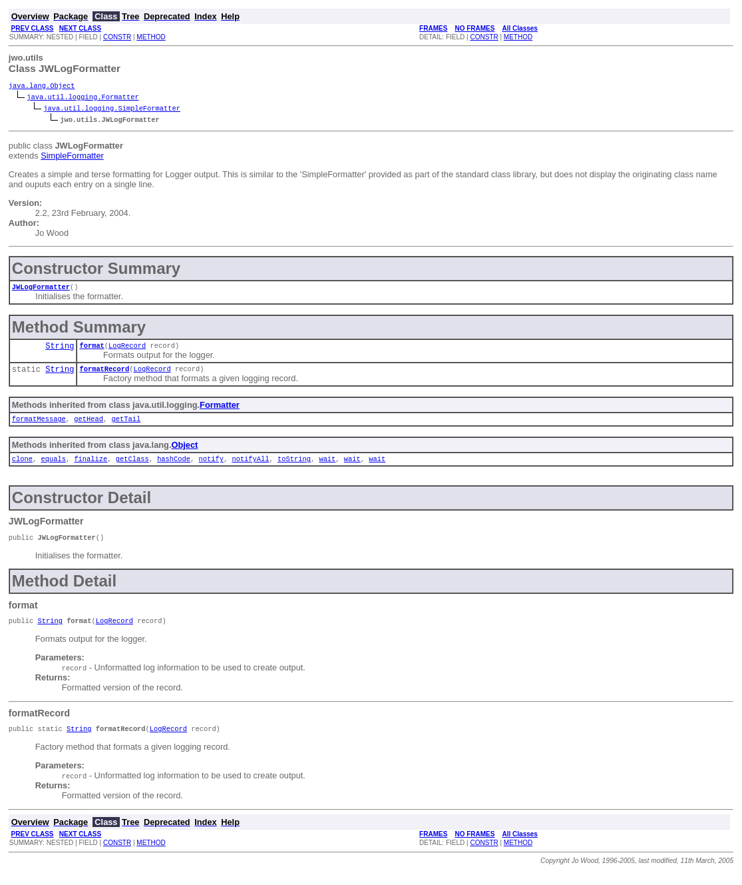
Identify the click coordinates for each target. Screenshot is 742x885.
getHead (88, 425)
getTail (125, 425)
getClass (132, 466)
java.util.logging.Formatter (82, 98)
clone (22, 466)
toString (294, 466)
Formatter (220, 410)
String (59, 350)
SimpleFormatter (72, 157)
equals (53, 466)
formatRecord (104, 374)
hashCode (173, 466)
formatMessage (39, 425)
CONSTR (117, 37)
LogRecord (127, 349)
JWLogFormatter (41, 289)
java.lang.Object (42, 86)
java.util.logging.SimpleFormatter (111, 109)
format (91, 349)
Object (184, 451)
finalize (90, 466)
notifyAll (250, 466)
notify (210, 466)
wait (327, 466)
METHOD (150, 37)
